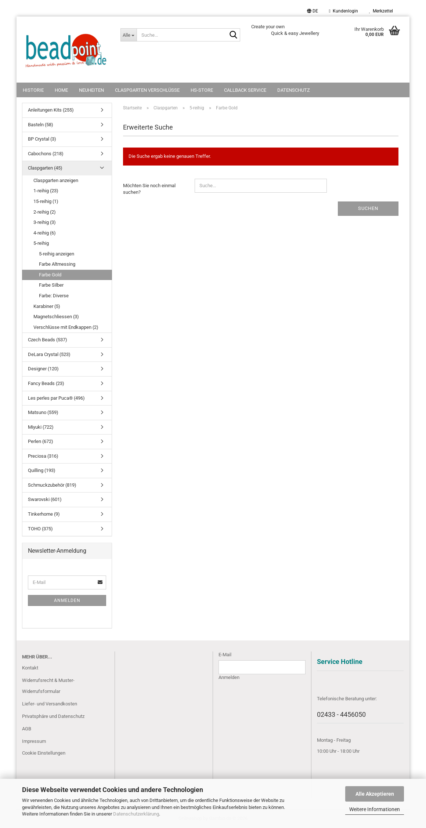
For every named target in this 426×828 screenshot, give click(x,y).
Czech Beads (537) (47, 339)
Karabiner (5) (46, 306)
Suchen (368, 208)
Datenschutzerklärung (136, 814)
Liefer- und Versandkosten (49, 704)
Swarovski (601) (45, 499)
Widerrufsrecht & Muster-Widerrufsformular (48, 686)
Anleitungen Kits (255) (51, 110)
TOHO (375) (40, 528)
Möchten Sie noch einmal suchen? (149, 189)
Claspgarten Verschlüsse (147, 90)
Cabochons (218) (46, 153)
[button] (313, 11)
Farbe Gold (50, 274)
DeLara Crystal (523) (49, 354)
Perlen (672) (40, 441)
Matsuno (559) (43, 412)
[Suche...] (128, 34)
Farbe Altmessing (57, 264)
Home (61, 90)
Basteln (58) (40, 124)
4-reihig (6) (44, 233)
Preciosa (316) (43, 456)
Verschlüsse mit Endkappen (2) (65, 327)
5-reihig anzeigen (56, 254)
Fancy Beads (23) (46, 383)
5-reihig (41, 243)
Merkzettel (381, 11)
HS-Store (202, 90)
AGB (26, 728)
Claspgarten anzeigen (55, 180)
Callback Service (245, 90)
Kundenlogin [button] (343, 11)
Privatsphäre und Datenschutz (53, 716)
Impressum (34, 741)
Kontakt (30, 668)
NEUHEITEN (91, 90)
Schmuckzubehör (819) (52, 485)
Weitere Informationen (374, 809)
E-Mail (225, 654)
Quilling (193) (41, 470)
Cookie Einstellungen (43, 753)
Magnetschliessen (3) (56, 316)
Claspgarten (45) (45, 168)
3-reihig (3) (44, 222)
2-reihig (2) (44, 212)
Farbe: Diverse (54, 295)
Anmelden (67, 600)
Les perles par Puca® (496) (56, 398)
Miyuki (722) (41, 427)
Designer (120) (43, 368)
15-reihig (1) (45, 201)
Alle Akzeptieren (374, 794)
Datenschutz (293, 90)
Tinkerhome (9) (44, 514)
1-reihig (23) (45, 190)
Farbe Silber (51, 285)
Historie (33, 90)
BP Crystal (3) (42, 139)
